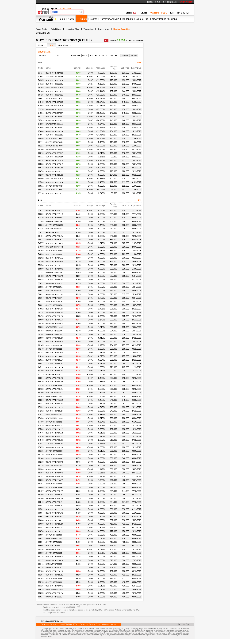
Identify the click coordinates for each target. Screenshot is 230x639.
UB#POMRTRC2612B (54, 168)
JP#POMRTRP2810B (54, 422)
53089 (40, 214)
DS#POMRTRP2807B (54, 560)
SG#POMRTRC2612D (54, 149)
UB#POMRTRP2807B (54, 462)
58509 (40, 120)
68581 (40, 509)
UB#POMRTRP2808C (54, 400)
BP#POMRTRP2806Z (54, 393)
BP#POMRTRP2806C (54, 466)
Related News (103, 29)
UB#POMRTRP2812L (54, 210)
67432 (40, 414)
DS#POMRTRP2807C (54, 276)
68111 (40, 142)
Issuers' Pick (142, 19)
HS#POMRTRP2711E (54, 258)
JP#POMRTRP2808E (54, 458)
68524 (40, 160)
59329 (40, 327)
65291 (40, 378)
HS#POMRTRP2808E (54, 356)
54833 (40, 254)
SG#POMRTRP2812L (54, 575)
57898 (40, 106)
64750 (40, 371)
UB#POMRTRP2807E (54, 480)
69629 (40, 589)
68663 (40, 516)
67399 (40, 124)
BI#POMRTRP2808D (54, 568)
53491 (40, 236)
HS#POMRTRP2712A (54, 309)
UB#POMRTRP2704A (54, 353)
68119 (40, 455)
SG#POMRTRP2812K (54, 524)
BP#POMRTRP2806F (54, 229)
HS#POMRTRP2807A (54, 342)
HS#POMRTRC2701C (54, 164)
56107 (40, 298)
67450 (40, 422)
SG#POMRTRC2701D (54, 95)
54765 (40, 250)
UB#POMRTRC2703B (54, 102)
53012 (40, 210)
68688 (40, 524)
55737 (40, 272)
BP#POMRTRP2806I (54, 291)
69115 (40, 557)
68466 (40, 487)
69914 (40, 597)
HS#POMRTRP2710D (54, 294)
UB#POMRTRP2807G (54, 586)
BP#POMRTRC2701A (54, 179)
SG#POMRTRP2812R (54, 411)
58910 (40, 323)
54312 (40, 84)
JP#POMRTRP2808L (54, 582)
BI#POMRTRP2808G (54, 240)
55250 (40, 261)
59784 (40, 334)
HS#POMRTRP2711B (54, 509)
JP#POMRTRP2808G (54, 484)
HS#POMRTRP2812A (54, 367)
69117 (40, 560)
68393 (40, 473)
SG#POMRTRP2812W (54, 312)
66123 (40, 389)
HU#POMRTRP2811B (54, 407)
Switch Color (186, 2)
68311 (40, 157)
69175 (40, 568)
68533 (40, 164)
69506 (40, 182)
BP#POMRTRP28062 (54, 538)
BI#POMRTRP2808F (54, 221)
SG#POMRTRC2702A (54, 157)
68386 (40, 469)
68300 (40, 149)
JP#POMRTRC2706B (54, 142)
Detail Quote (56, 29)
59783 (40, 331)
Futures (143, 13)
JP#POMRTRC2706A (54, 138)
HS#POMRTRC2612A (54, 131)
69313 (40, 582)
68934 (40, 549)
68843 (40, 527)
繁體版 (150, 2)
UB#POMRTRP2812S (54, 571)
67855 (40, 447)
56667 (40, 98)
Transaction (88, 29)
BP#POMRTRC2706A (54, 88)
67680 (40, 131)
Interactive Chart (72, 29)
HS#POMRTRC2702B (54, 73)
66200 (40, 393)
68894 (40, 542)
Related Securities (121, 29)
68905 (40, 546)
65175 (40, 374)
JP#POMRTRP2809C (54, 451)
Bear (139, 62)
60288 (40, 352)
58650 (40, 320)
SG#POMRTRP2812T (54, 364)
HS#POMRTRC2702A (54, 182)
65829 (40, 382)
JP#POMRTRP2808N (54, 251)
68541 (40, 505)
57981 (40, 113)
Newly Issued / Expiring (164, 19)
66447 (40, 404)
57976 (40, 109)
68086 (40, 138)
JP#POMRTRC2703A (54, 98)
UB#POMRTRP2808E (54, 517)
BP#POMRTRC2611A (54, 124)
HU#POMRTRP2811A (54, 360)
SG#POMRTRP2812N (54, 236)
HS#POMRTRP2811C (54, 546)
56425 (40, 95)
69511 (40, 186)
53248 (40, 221)
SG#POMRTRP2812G (54, 498)
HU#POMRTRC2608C (54, 84)
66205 (40, 396)
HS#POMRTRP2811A (54, 320)
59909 (40, 338)
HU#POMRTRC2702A (54, 113)
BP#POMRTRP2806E (54, 589)
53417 (40, 73)
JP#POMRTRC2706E (54, 190)
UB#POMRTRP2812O (54, 425)
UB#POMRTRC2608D (54, 128)
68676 (40, 171)
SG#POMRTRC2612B (54, 135)
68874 (40, 531)
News (71, 19)
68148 (40, 458)
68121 (40, 146)
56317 (40, 302)
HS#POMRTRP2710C (54, 513)
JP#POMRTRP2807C (54, 305)
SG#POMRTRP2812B (54, 476)
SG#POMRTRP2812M (54, 593)
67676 (40, 433)
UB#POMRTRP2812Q (54, 531)
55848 (40, 280)
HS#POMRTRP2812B (54, 382)
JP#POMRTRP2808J (54, 542)
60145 (40, 345)
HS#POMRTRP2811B (54, 433)
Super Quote (65, 8)
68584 (40, 513)
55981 (40, 291)
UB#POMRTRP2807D (54, 473)
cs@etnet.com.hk (108, 624)
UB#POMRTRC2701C (54, 193)
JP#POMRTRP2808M (54, 225)
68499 (40, 495)
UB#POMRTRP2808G (54, 269)
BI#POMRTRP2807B (54, 334)
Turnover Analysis (109, 19)
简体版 (157, 2)
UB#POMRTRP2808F (54, 218)
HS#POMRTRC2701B (54, 160)
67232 (40, 407)
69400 (40, 179)
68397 (40, 476)
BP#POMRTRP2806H (54, 247)
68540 (40, 502)
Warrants (41, 45)
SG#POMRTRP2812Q (54, 283)
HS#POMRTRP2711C (54, 214)
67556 (40, 128)
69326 (40, 586)
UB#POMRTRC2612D (54, 175)
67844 (40, 444)
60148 (40, 349)
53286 (40, 225)
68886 (40, 535)
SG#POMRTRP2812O (54, 265)
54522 (40, 239)
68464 (40, 484)
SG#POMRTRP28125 (54, 378)
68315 (40, 466)
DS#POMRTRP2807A (54, 557)
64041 (40, 363)
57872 (40, 102)
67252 (40, 411)
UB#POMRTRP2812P (54, 429)
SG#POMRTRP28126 (54, 440)
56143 (40, 91)
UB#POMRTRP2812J (54, 404)
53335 (40, 229)
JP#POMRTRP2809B (54, 553)
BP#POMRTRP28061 (54, 396)
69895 (40, 593)
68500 (40, 498)
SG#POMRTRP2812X (54, 316)
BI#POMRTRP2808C (54, 564)
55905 (40, 287)
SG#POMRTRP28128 (54, 447)
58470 (40, 316)
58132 (40, 117)
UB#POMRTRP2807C (54, 469)
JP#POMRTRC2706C (54, 146)
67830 (40, 436)
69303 (40, 578)
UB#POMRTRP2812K (54, 436)
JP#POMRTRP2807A (54, 287)
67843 (40, 440)
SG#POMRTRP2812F (54, 495)
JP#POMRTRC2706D (54, 186)
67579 (40, 425)
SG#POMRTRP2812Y (54, 338)
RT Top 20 (127, 19)
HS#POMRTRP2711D (54, 232)
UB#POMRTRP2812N (54, 371)
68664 (40, 520)
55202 (40, 258)
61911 (40, 360)
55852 (40, 283)
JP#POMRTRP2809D (54, 455)
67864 (40, 135)
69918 (40, 193)
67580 (40, 429)
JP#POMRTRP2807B (54, 302)
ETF (172, 13)
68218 (40, 462)
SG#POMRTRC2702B (54, 77)
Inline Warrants (64, 45)
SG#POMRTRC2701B (54, 153)
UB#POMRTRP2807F (54, 520)
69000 (40, 553)
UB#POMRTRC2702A (54, 80)
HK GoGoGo (183, 13)
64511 (40, 367)
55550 (40, 269)
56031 (40, 294)
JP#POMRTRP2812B (54, 349)
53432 (40, 232)
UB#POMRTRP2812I (54, 374)
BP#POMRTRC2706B (54, 106)
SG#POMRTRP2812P (54, 280)
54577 (40, 243)
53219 (40, 218)
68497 (40, 491)
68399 (40, 480)
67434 (40, 418)
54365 (40, 87)
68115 (40, 451)
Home (61, 19)
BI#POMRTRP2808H (54, 272)
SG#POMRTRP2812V (54, 389)
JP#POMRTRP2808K (54, 578)
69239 (40, 175)
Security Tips (183, 624)
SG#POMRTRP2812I (54, 506)
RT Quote (82, 19)
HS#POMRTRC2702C (54, 117)
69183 (40, 571)
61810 (40, 356)
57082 (40, 309)
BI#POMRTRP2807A (54, 331)
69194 (40, 575)
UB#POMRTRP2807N (54, 323)
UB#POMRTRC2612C (54, 171)
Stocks (131, 13)
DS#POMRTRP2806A (54, 262)
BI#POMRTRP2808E (54, 597)
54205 (40, 80)
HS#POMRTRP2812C (54, 528)
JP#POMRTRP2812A (54, 345)
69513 (40, 189)
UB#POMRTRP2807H (54, 243)
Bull (139, 200)
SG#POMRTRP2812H (54, 502)
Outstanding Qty (43, 33)
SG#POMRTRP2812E (54, 491)
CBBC (51, 45)
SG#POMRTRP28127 (54, 444)
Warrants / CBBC (158, 13)
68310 (40, 153)
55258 (40, 265)
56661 (40, 305)
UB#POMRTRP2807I (54, 298)
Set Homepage (170, 2)
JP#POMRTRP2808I (54, 535)
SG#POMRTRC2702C (54, 109)
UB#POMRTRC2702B (54, 91)
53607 (40, 76)
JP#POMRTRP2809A (54, 385)
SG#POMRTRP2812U (54, 549)
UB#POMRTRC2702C (54, 120)
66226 (40, 400)
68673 (40, 168)
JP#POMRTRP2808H (54, 487)
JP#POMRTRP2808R (54, 254)
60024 (40, 342)
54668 (40, 247)
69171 (40, 564)
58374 (40, 312)
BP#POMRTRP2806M (54, 327)
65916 (40, 385)
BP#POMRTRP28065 (54, 418)
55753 (40, 276)
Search (93, 19)
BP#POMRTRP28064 (54, 414)
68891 (40, 538)
